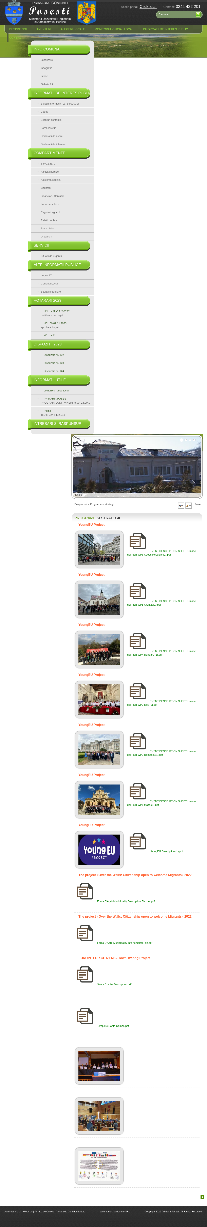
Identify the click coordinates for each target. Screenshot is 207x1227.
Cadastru (46, 187)
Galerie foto (47, 84)
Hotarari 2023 (47, 300)
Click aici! (147, 6)
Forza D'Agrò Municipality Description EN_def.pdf (114, 901)
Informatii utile (50, 380)
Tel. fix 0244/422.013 (53, 412)
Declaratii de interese (53, 144)
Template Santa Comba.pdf (101, 1025)
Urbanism (46, 236)
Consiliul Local (49, 283)
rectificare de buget (55, 313)
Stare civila (47, 228)
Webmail (27, 1211)
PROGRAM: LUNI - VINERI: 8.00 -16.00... (65, 400)
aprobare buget (54, 325)
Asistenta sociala (51, 179)
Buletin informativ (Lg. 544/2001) (60, 103)
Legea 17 (46, 275)
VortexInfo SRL (122, 1211)
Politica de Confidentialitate (70, 1211)
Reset (197, 504)
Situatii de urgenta (51, 256)
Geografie (46, 67)
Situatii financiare (51, 291)
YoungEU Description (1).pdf (155, 851)
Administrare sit (12, 1211)
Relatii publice (49, 220)
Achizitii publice (50, 171)
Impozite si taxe (50, 204)
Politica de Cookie (45, 1211)
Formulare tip (48, 127)
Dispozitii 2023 (48, 344)
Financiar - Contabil (52, 196)
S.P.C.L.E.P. (48, 163)
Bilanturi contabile (51, 119)
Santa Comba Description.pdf (102, 984)
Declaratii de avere (52, 136)
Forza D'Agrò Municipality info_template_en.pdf (113, 942)
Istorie (44, 76)
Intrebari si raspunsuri (58, 424)
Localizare (47, 59)
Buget (44, 111)
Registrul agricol (50, 212)
